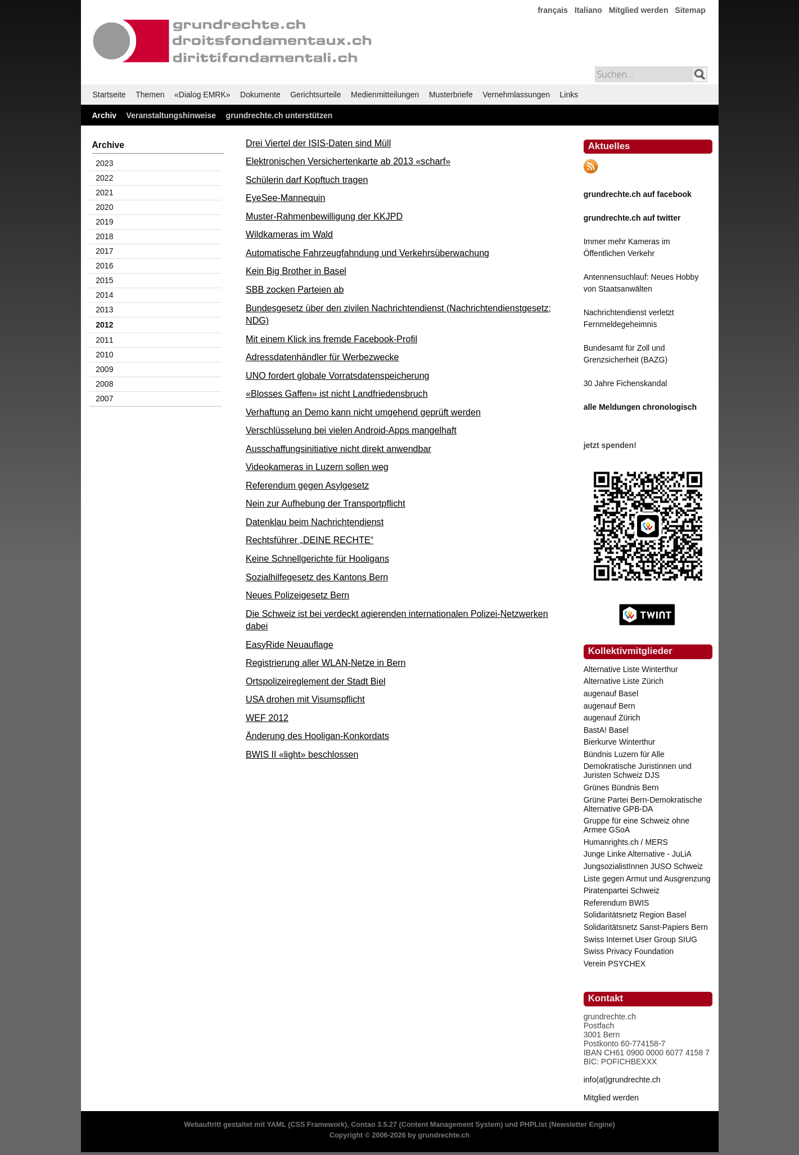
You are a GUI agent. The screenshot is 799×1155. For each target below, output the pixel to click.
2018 (104, 236)
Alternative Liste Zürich (623, 681)
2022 (104, 177)
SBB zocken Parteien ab (295, 289)
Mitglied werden (639, 10)
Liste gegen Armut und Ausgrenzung (647, 878)
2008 (104, 383)
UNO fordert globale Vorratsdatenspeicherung (338, 375)
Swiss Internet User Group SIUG (640, 939)
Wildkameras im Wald (289, 234)
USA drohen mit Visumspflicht (305, 699)
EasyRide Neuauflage (289, 644)
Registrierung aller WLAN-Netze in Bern (325, 662)
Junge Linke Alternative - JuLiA (638, 853)
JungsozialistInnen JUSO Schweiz (643, 866)
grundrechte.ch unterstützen (279, 115)
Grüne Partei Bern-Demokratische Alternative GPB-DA (643, 804)
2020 (104, 207)
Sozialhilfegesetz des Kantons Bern (317, 577)
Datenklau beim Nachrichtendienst (314, 522)
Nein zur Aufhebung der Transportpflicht (325, 503)
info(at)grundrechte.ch (622, 1079)
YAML (276, 1125)
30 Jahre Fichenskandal (625, 383)
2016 (104, 265)
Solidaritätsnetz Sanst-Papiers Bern (646, 927)
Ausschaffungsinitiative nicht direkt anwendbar (338, 449)
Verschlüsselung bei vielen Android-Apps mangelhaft (351, 430)
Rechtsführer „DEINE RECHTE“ (309, 540)
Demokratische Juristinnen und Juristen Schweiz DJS (638, 771)
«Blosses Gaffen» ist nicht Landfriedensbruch (337, 393)
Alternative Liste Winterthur (631, 669)
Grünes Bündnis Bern (621, 787)
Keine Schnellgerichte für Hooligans (317, 558)
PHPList (533, 1125)
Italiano (588, 10)
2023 (104, 163)
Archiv (104, 115)
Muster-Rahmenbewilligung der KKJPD (324, 216)
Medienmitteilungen (385, 94)
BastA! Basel (606, 730)
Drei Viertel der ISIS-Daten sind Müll (318, 143)
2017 (104, 251)
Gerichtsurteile (315, 94)
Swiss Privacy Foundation (629, 951)
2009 (104, 369)
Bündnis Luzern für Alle (624, 754)
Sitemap (690, 10)
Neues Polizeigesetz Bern (297, 595)
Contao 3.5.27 (374, 1125)
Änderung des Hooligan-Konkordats (317, 736)
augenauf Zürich (612, 717)
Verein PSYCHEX (615, 963)
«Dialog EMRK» (202, 94)
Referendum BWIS (616, 902)
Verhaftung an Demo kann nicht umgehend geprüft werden (363, 412)
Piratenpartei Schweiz (622, 890)
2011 (104, 339)
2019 (104, 221)
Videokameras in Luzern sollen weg (317, 467)
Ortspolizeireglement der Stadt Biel (316, 681)
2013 (104, 309)
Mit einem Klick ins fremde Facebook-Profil (331, 339)
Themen (150, 94)
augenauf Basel (611, 693)
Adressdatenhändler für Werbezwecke (322, 357)
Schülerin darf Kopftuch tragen (307, 179)
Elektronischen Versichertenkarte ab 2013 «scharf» (348, 161)
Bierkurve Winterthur (620, 741)
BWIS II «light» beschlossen (302, 754)
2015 (104, 280)
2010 (104, 354)
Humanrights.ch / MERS (626, 842)
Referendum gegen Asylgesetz (307, 485)
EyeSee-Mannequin (285, 197)
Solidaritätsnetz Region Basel (635, 914)
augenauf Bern (609, 705)
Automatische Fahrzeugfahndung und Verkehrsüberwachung (367, 253)
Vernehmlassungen (516, 94)
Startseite (109, 94)
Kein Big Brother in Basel (296, 271)
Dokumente (260, 94)
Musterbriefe (451, 94)
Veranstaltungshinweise (171, 115)
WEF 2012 (267, 718)
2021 (104, 192)
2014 (104, 294)
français (553, 10)
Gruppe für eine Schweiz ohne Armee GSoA (636, 825)
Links (569, 94)
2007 (104, 398)
